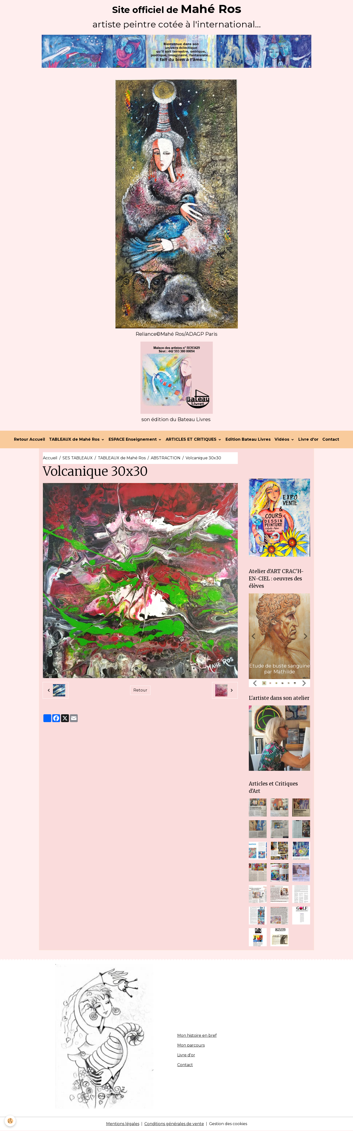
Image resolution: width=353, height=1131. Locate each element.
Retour (140, 690)
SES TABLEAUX (78, 458)
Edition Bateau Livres (248, 439)
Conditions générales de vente (174, 1124)
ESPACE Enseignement (133, 439)
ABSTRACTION (165, 458)
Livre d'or (308, 439)
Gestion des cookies (228, 1124)
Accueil (50, 458)
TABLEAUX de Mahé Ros (75, 439)
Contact (330, 439)
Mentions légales (122, 1124)
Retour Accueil (29, 439)
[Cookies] (10, 1120)
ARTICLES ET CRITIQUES (192, 439)
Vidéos (282, 439)
